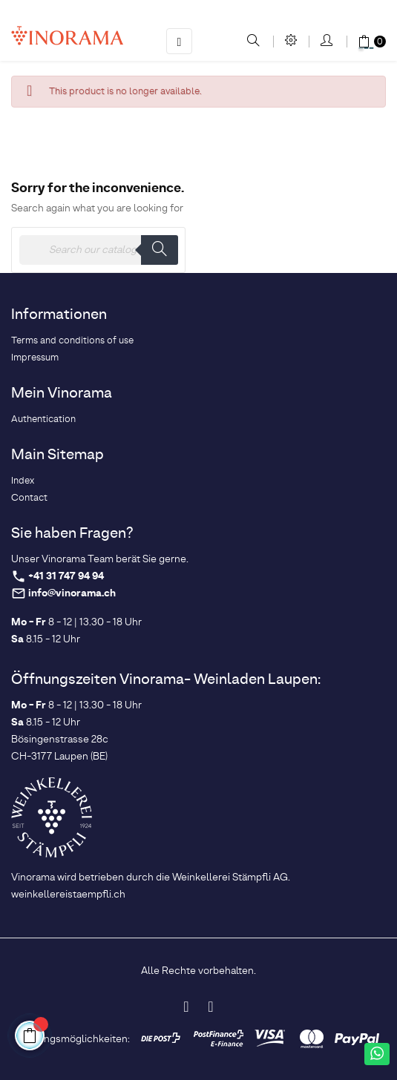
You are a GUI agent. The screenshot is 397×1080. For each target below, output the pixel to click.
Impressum (35, 358)
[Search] (98, 250)
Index (22, 481)
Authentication (43, 419)
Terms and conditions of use (72, 341)
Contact (29, 498)
